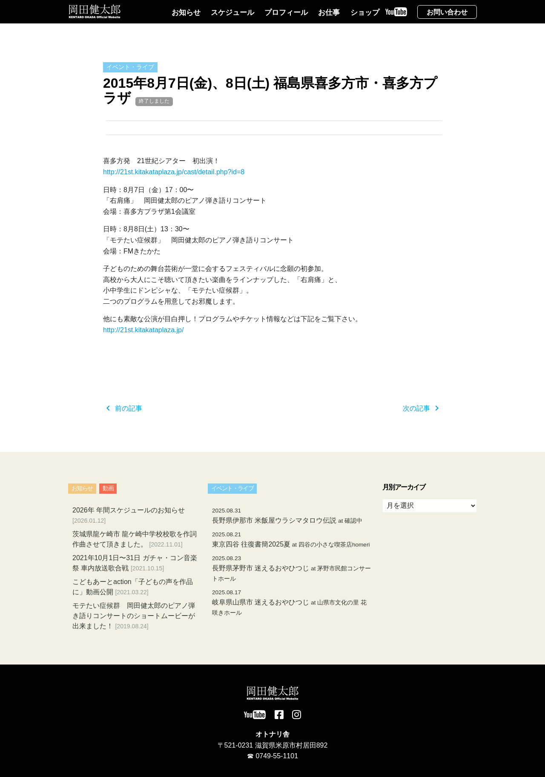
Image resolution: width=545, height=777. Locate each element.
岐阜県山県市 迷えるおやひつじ (289, 602)
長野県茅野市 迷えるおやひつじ (291, 568)
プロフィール (286, 13)
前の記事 (122, 408)
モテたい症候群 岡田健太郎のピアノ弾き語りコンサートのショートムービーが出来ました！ (133, 616)
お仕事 (329, 13)
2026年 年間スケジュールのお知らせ (128, 510)
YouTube (398, 17)
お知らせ (186, 13)
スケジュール (232, 13)
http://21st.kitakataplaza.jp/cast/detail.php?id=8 (173, 172)
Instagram (296, 714)
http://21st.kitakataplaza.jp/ (143, 330)
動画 (108, 488)
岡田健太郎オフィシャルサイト (94, 11)
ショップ (364, 13)
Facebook (279, 714)
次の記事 (422, 408)
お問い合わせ (447, 12)
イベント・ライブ (130, 66)
